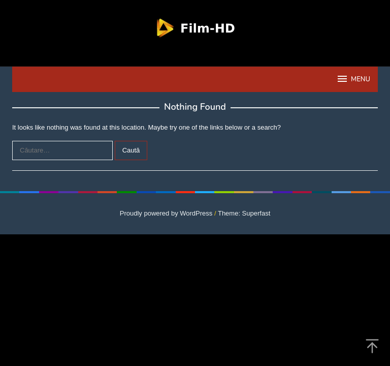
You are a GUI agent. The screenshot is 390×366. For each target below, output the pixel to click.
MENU (353, 79)
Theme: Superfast (244, 213)
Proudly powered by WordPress (166, 213)
